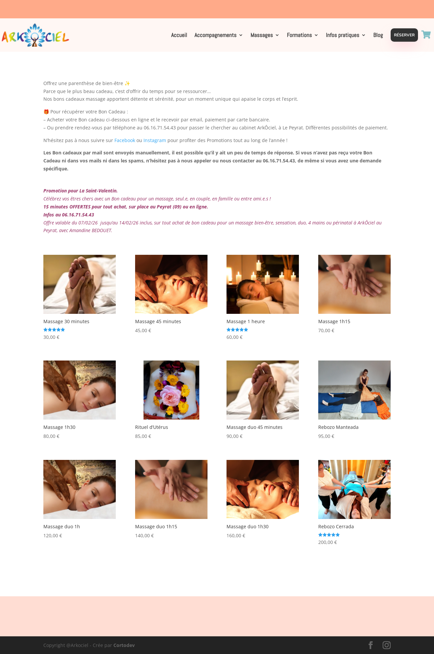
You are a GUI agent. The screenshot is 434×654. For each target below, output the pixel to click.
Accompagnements (215, 36)
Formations (299, 36)
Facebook (124, 140)
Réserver (404, 35)
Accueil (179, 36)
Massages (262, 36)
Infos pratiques (342, 36)
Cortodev (124, 645)
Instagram (154, 140)
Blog (378, 36)
